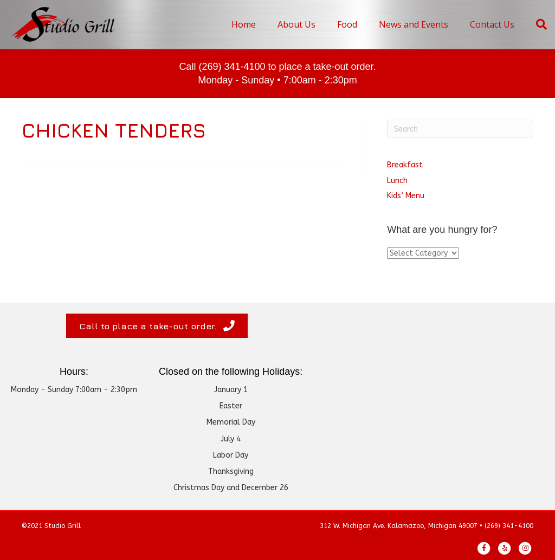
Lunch (397, 180)
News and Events (413, 24)
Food (347, 24)
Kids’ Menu (405, 195)
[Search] (536, 24)
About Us (296, 24)
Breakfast (405, 165)
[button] (157, 325)
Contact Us (492, 24)
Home (243, 24)
